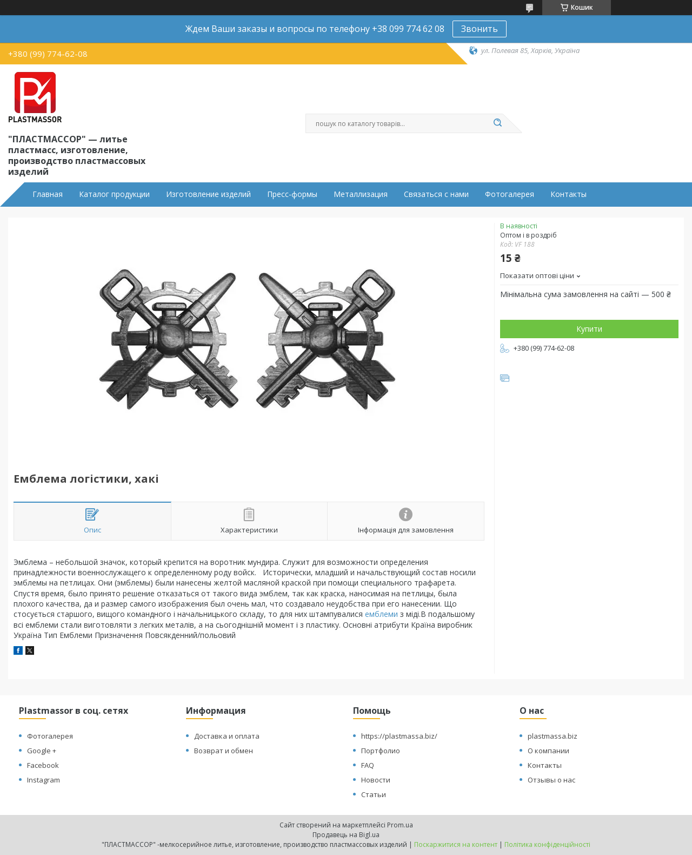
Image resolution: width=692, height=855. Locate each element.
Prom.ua (400, 825)
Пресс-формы (292, 194)
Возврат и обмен (223, 750)
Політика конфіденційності (547, 844)
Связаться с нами (436, 194)
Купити (589, 329)
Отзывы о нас (551, 780)
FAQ (367, 765)
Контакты (568, 194)
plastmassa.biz (552, 736)
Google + (41, 750)
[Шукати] (497, 123)
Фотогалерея (509, 194)
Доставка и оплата (227, 736)
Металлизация (361, 194)
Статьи (373, 794)
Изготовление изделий (208, 194)
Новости (375, 780)
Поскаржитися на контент (455, 844)
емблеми (381, 614)
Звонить (479, 29)
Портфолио (380, 750)
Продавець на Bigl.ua (346, 834)
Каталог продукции (114, 194)
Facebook (43, 765)
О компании (548, 750)
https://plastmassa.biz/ (399, 736)
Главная (47, 194)
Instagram (43, 780)
